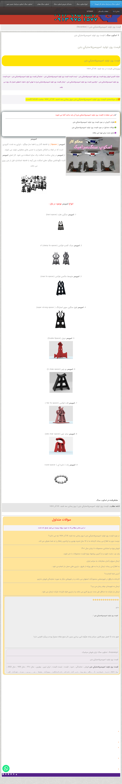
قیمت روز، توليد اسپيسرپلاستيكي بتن (103, 667)
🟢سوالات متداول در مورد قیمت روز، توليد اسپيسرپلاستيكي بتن (94, 127)
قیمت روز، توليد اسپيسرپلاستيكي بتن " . (105, 615)
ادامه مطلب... (114, 506)
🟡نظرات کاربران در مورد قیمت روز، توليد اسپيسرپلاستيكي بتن (94, 122)
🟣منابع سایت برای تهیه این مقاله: (104, 133)
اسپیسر (34, 139)
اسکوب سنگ (101, 500)
